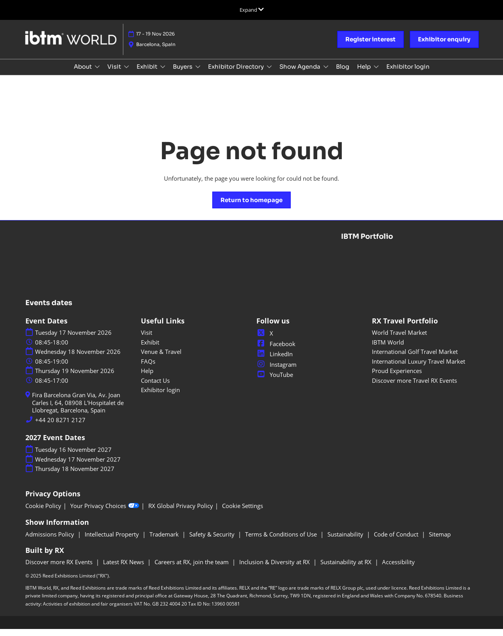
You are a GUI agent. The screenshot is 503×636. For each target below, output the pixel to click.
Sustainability (346, 541)
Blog (342, 74)
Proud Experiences (397, 378)
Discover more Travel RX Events (414, 387)
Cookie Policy (43, 513)
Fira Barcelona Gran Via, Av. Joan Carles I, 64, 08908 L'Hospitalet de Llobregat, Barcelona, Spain (78, 409)
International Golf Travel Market (415, 358)
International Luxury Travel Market (418, 368)
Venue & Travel (161, 358)
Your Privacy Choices (104, 513)
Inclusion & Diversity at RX (275, 569)
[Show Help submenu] (376, 74)
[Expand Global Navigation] (252, 9)
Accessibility (398, 569)
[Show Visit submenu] (126, 74)
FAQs (148, 368)
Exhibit (147, 74)
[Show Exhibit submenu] (162, 74)
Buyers (183, 74)
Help (364, 74)
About (83, 74)
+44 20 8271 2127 (60, 427)
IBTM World (388, 349)
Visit (114, 74)
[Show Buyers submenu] (198, 74)
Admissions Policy (50, 541)
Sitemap (440, 541)
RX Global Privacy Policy (180, 513)
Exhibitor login (408, 74)
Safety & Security (212, 541)
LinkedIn (274, 361)
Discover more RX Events (59, 569)
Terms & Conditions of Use (281, 541)
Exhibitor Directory (236, 74)
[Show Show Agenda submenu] (325, 74)
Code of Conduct (397, 541)
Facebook (275, 351)
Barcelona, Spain (156, 48)
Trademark (164, 541)
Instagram (276, 371)
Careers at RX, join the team (192, 569)
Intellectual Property (112, 541)
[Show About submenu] (97, 74)
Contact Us (155, 387)
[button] (370, 43)
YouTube (274, 382)
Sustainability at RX (346, 569)
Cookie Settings (242, 513)
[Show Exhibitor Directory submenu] (269, 74)
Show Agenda (300, 74)
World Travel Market (399, 339)
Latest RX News (124, 569)
